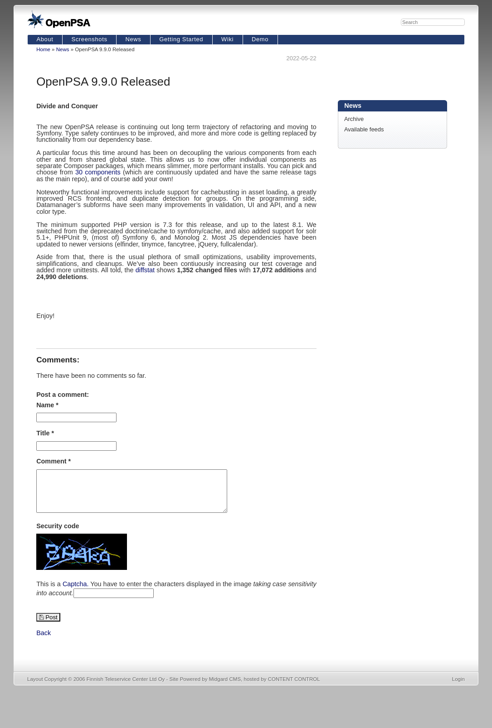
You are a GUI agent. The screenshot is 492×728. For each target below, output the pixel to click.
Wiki (227, 39)
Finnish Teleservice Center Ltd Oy (126, 687)
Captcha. (76, 592)
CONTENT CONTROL (294, 687)
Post (51, 625)
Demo (260, 39)
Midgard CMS (225, 687)
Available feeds (364, 129)
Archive (354, 119)
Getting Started (181, 39)
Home (43, 49)
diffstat (145, 270)
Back (43, 641)
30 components (98, 172)
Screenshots (89, 39)
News (133, 39)
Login (458, 687)
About (44, 39)
